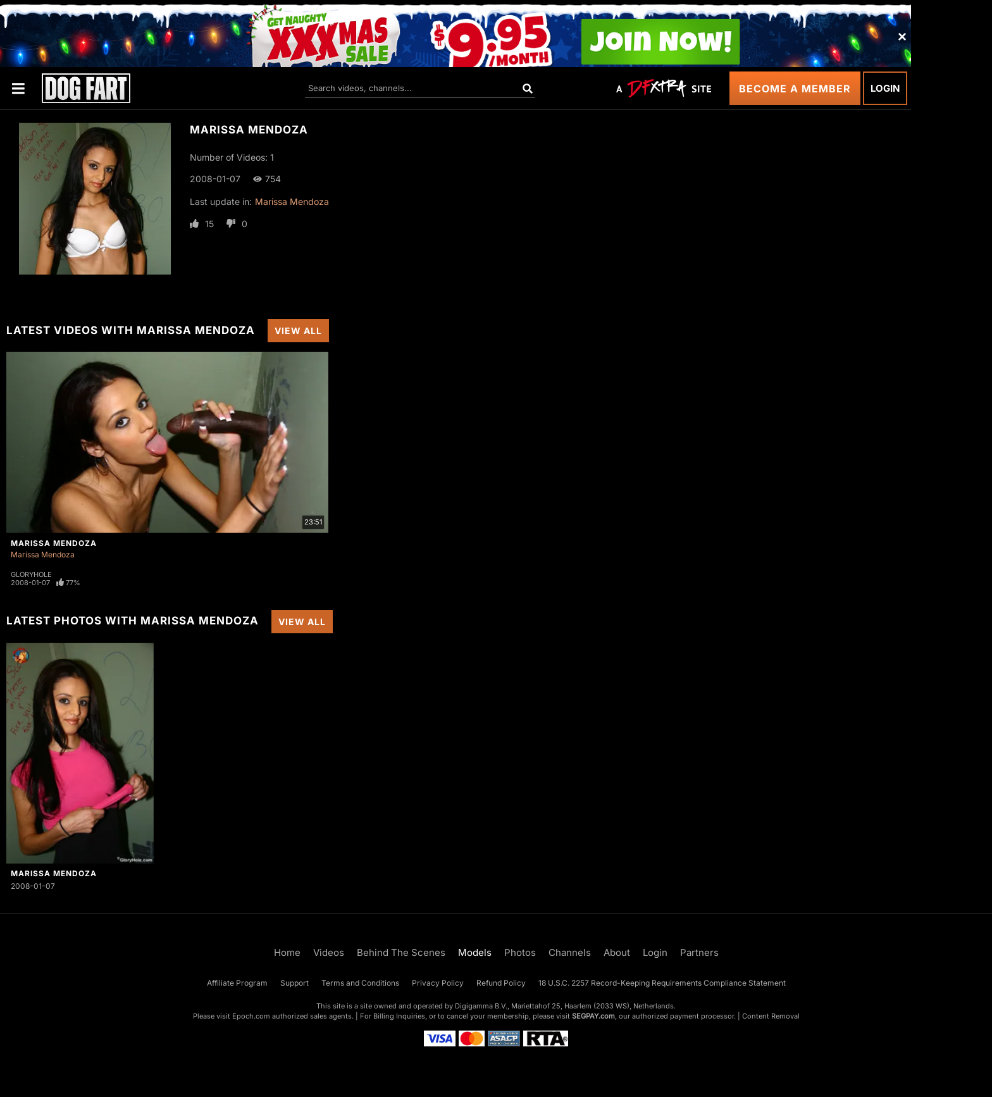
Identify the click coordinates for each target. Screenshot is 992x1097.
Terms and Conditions (360, 983)
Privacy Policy (438, 983)
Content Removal (771, 1016)
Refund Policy (501, 983)
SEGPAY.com (593, 1016)
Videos (328, 952)
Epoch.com (251, 1016)
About (617, 952)
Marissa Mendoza (292, 201)
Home (287, 952)
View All (298, 330)
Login (885, 88)
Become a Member (795, 88)
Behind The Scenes (401, 952)
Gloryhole (31, 574)
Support (294, 983)
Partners (699, 952)
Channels (570, 952)
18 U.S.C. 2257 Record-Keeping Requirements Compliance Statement (662, 983)
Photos (520, 952)
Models (475, 952)
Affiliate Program (237, 983)
